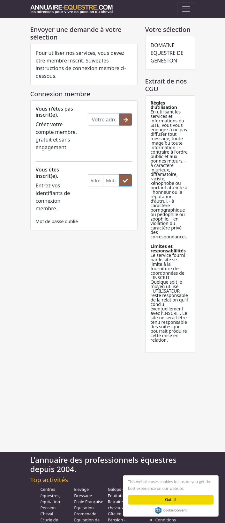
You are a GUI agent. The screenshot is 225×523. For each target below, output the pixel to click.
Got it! (170, 499)
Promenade (85, 514)
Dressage (83, 495)
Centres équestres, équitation (51, 495)
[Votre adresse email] (104, 119)
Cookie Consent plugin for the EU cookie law (171, 510)
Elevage (81, 489)
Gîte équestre (121, 514)
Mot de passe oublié (57, 221)
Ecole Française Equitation (88, 505)
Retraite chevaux (116, 505)
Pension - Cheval (49, 511)
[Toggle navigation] (186, 9)
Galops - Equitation (118, 492)
